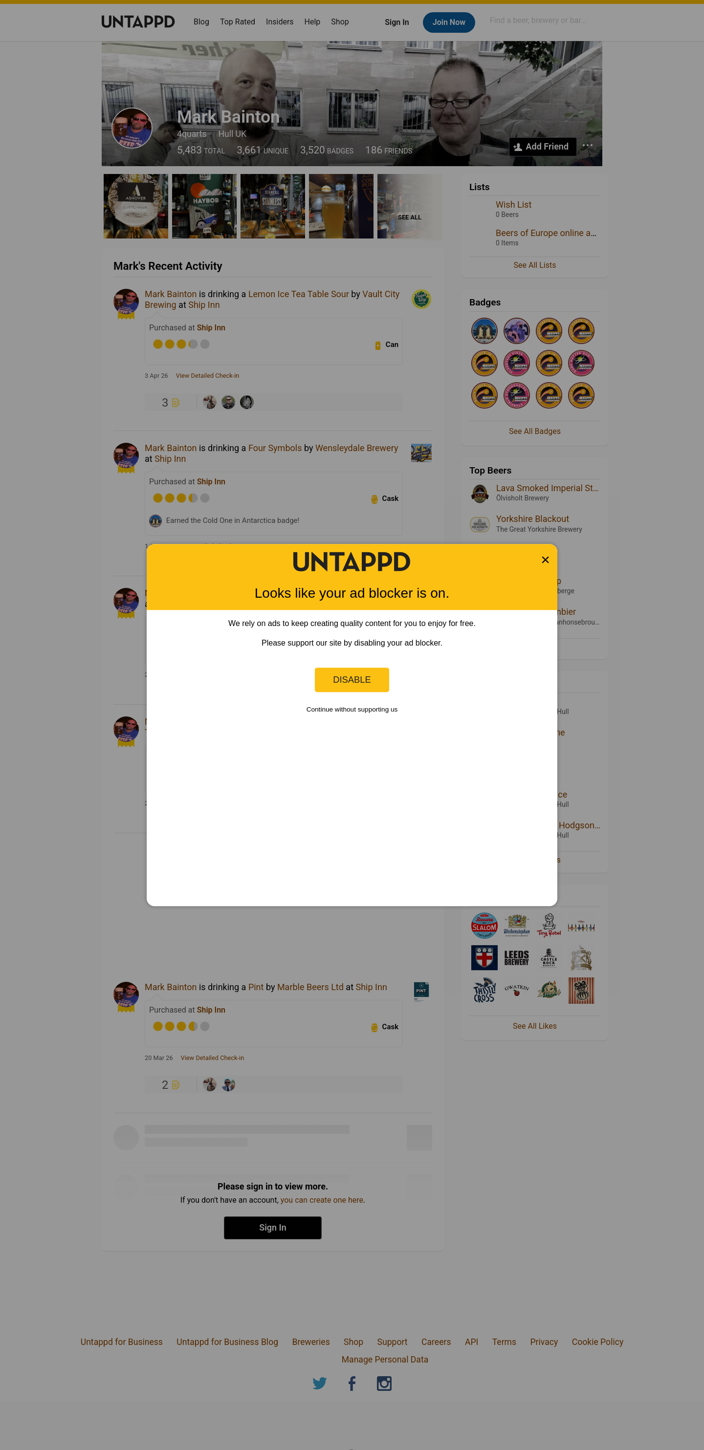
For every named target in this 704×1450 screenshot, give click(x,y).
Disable (352, 679)
